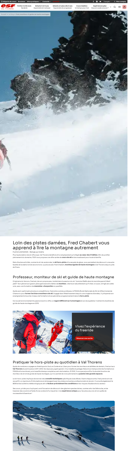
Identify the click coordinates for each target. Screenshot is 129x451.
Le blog (11, 14)
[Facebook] (93, 1)
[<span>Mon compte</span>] (119, 1)
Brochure (21, 1)
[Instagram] (97, 1)
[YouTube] (100, 1)
